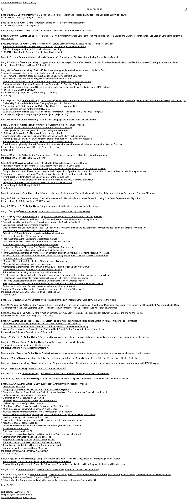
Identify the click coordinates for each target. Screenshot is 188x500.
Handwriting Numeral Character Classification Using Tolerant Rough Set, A (38, 247)
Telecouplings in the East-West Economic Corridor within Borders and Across (80, 299)
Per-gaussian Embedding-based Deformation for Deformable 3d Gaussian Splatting (42, 84)
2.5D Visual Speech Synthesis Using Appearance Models (60, 383)
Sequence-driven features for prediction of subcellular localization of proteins (39, 286)
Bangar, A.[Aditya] (10, 358)
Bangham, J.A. (8, 383)
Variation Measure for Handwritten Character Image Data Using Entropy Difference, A (43, 289)
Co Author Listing (26, 14)
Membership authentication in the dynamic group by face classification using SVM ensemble (47, 266)
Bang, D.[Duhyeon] (10, 43)
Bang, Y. (5, 320)
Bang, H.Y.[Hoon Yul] (10, 119)
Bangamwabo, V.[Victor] (12, 353)
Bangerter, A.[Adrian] (11, 373)
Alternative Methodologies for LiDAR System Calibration (61, 163)
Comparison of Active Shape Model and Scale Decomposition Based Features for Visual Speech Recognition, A (55, 392)
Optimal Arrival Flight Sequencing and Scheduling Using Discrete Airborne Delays (41, 106)
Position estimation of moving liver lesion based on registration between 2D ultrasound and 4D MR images (92, 312)
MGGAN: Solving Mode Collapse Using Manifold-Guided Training (33, 52)
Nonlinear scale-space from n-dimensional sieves (26, 417)
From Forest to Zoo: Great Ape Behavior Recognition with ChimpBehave (75, 373)
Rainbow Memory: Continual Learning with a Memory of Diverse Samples (38, 141)
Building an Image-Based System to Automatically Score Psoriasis (63, 30)
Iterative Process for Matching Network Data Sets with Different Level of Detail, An (42, 323)
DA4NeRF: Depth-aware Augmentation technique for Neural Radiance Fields (70, 70)
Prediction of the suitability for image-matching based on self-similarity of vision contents (45, 278)
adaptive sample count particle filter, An (66, 342)
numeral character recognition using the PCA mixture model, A (32, 269)
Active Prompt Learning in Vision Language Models (60, 124)
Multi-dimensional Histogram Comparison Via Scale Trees (30, 408)
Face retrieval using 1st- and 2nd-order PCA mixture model (30, 244)
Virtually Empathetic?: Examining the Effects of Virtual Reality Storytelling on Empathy (79, 57)
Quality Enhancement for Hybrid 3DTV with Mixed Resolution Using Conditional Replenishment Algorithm (90, 198)
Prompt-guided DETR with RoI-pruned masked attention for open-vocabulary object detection (47, 138)
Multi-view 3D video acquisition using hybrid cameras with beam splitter (37, 78)
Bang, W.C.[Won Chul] (11, 312)
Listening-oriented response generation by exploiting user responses (35, 130)
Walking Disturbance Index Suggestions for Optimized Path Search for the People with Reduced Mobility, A (53, 329)
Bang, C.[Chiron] (9, 35)
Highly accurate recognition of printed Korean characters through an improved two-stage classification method (55, 255)
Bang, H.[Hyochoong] (11, 100)
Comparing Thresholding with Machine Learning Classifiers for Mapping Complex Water (78, 458)
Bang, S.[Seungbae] (10, 211)
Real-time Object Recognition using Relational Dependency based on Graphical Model (43, 280)
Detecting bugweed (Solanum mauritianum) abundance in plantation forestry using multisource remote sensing (97, 353)
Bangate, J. (6, 363)
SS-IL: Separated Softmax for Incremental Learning (27, 108)
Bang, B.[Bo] (7, 30)
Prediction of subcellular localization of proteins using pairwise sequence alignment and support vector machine (56, 275)
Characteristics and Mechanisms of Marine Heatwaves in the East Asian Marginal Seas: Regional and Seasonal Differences (99, 193)
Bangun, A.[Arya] (9, 469)
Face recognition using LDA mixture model (23, 236)
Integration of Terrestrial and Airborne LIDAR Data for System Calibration (37, 182)
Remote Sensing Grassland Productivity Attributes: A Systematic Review (37, 461)
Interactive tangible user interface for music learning (60, 22)
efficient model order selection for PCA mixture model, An (30, 230)
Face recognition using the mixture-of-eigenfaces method (30, 238)
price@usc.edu (12, 494)
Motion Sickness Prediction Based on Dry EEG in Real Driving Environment (72, 155)
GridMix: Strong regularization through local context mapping (32, 49)
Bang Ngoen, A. (8, 22)
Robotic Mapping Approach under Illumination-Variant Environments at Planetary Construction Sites (50, 480)
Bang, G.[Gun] (8, 70)
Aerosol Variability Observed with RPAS (47, 368)
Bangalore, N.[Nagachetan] (14, 342)
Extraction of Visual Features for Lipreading (23, 397)
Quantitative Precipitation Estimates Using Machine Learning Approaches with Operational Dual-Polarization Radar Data (60, 307)
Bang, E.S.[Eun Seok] (11, 62)
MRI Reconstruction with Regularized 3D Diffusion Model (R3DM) (68, 469)
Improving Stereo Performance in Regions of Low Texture (30, 400)
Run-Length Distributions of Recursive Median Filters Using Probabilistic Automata (42, 425)
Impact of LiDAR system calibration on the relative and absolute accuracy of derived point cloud (48, 179)
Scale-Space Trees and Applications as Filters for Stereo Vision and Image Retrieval (42, 434)
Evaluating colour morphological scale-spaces (24, 395)
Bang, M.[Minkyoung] (11, 193)
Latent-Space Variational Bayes (17, 258)
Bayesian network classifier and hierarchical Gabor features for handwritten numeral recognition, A (50, 219)
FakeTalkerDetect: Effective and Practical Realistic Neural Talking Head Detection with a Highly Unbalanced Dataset (82, 320)
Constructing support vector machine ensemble (25, 224)
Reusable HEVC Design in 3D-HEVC (19, 89)
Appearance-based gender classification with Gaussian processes (71, 216)
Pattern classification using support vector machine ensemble (32, 272)
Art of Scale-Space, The (14, 386)
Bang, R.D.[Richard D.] (11, 206)
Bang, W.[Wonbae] (10, 305)
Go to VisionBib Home (11, 2)
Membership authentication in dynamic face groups (27, 264)
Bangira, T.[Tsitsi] (9, 458)
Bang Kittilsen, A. (9, 14)
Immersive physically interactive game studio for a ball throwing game (36, 73)
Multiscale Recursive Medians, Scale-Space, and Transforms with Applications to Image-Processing (49, 414)
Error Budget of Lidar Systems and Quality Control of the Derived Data (36, 176)
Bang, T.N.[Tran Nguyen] (12, 299)
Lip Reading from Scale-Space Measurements (24, 403)
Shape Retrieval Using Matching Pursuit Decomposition (29, 439)
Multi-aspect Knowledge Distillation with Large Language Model (33, 133)
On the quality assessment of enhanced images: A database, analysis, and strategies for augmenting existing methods (95, 337)
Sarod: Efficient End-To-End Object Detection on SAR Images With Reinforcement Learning (45, 326)
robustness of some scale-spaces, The (21, 422)
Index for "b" (7, 485)
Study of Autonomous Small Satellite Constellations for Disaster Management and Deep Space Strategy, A (53, 111)
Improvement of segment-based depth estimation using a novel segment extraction (42, 75)
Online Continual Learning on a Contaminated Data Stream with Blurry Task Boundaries (44, 136)
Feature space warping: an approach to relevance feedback (68, 119)
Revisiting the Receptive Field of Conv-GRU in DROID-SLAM (31, 477)
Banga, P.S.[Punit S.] (10, 337)
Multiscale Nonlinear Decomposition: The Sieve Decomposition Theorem (37, 411)
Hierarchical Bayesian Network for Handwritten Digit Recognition (33, 250)
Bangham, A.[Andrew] (11, 378)
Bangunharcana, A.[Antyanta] (15, 474)
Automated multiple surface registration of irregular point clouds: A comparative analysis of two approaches (54, 168)
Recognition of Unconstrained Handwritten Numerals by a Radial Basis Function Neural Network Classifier (53, 283)
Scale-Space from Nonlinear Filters (19, 431)
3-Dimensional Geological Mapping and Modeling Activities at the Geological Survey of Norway (82, 14)
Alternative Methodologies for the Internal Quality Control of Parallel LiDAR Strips (41, 165)
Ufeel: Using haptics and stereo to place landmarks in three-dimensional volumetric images (85, 378)
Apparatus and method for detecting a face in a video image (70, 206)
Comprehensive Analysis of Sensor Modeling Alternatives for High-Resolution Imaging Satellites (48, 174)
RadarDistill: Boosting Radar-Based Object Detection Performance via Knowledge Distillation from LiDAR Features (56, 87)
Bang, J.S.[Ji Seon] (9, 155)
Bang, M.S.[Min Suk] (11, 198)
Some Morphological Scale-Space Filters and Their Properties (32, 442)
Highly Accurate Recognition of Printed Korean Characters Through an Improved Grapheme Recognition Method (56, 252)
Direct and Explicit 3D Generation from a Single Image (64, 211)
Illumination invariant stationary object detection (26, 345)
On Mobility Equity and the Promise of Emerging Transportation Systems (37, 103)
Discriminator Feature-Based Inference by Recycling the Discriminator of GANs (75, 43)
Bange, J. (5, 368)
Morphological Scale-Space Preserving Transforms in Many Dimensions (36, 406)
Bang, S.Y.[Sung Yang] (11, 216)
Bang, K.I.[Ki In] (8, 163)
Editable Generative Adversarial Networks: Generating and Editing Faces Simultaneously (44, 46)
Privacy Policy (29, 2)
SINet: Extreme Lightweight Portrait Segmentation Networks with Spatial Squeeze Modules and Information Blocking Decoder (62, 144)
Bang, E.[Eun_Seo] (10, 57)
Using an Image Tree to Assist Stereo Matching (25, 448)
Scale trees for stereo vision (16, 428)
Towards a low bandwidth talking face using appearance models (33, 445)
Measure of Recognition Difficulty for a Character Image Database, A (35, 261)
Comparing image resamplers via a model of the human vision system (36, 389)
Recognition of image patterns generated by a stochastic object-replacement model (42, 420)
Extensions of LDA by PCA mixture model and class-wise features (33, 233)
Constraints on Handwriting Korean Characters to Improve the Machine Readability (42, 222)
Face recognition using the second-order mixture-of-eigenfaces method (37, 241)
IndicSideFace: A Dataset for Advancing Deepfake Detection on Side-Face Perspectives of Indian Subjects (87, 358)
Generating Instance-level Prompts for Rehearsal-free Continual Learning (37, 127)
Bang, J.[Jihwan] (9, 124)
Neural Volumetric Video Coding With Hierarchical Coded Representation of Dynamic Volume (47, 81)
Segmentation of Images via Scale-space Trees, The (27, 436)
